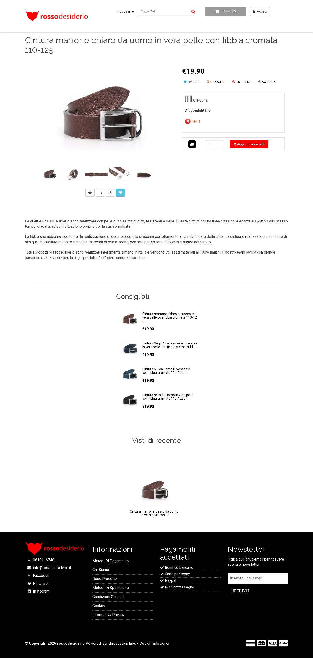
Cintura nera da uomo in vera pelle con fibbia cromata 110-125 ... (167, 396)
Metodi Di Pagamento (110, 561)
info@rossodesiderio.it (52, 567)
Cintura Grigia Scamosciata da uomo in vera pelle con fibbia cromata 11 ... (169, 345)
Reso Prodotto (104, 578)
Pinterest (40, 583)
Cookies (99, 605)
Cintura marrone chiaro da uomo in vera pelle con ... (154, 513)
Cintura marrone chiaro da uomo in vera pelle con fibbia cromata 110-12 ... (169, 317)
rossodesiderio (71, 643)
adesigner (161, 643)
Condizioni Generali (108, 596)
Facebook (41, 575)
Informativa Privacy (108, 614)
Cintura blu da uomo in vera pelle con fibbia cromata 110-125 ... (166, 371)
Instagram (41, 591)
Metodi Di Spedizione (110, 587)
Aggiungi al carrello (249, 144)
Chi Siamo (100, 569)
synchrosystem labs (119, 643)
